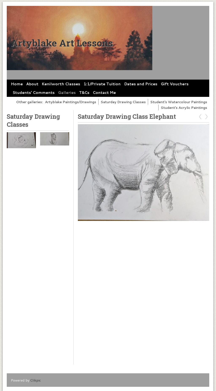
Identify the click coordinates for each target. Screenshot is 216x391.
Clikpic (35, 380)
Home (17, 84)
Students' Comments (34, 92)
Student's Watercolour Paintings (178, 101)
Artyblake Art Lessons (62, 43)
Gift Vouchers (175, 84)
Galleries (67, 92)
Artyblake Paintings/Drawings (70, 101)
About (32, 84)
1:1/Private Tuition (102, 84)
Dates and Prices (140, 84)
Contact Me (104, 92)
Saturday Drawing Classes (123, 101)
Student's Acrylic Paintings (184, 107)
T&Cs (84, 92)
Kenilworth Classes (61, 84)
